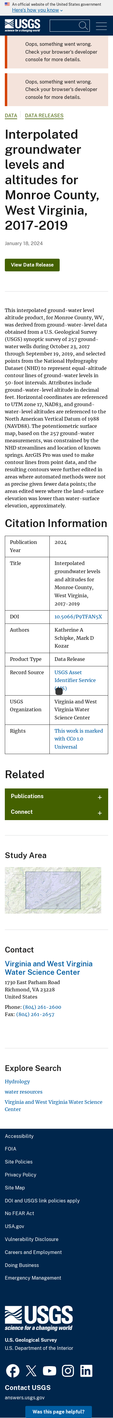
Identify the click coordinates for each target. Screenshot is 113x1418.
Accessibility (19, 1136)
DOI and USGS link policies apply (42, 1201)
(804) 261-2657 (35, 1014)
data (11, 115)
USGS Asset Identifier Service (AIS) (75, 680)
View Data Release (32, 265)
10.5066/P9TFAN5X (78, 617)
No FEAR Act (19, 1213)
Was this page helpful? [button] (59, 1412)
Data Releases (44, 115)
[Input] (70, 26)
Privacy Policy (20, 1175)
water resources (23, 1092)
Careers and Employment (33, 1252)
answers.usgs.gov (25, 1398)
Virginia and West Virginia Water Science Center (49, 968)
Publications (27, 796)
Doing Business (22, 1265)
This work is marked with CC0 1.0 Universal (79, 739)
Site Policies (19, 1162)
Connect (22, 812)
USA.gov (14, 1226)
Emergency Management (33, 1278)
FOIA (10, 1149)
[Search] (84, 26)
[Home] (22, 30)
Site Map (15, 1188)
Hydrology (17, 1082)
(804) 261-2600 (42, 1007)
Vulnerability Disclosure (31, 1239)
